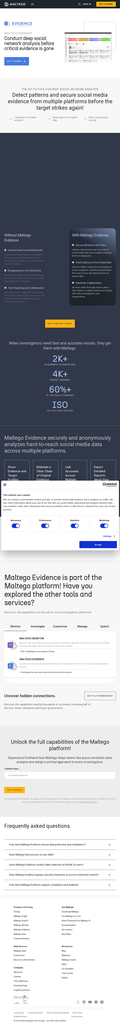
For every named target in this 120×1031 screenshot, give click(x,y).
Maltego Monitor (32, 638)
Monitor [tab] (15, 626)
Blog (64, 951)
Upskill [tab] (104, 626)
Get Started (14, 790)
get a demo (16, 61)
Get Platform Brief (100, 696)
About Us (18, 972)
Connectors (19, 955)
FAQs (64, 964)
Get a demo (67, 929)
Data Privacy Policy (88, 802)
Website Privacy (20, 1016)
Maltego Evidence (32, 659)
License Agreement (35, 1013)
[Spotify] (96, 1002)
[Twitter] (78, 1002)
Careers (17, 976)
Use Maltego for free (71, 916)
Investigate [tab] (38, 626)
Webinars (66, 955)
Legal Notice (19, 1013)
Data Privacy (77, 1013)
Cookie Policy (76, 1016)
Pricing (17, 911)
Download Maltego (70, 911)
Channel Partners (22, 938)
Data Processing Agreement (57, 1013)
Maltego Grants (69, 960)
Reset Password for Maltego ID (76, 920)
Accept (98, 544)
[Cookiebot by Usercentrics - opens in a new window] (104, 485)
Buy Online (66, 934)
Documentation (69, 925)
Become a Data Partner (24, 960)
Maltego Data (20, 934)
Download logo (20, 985)
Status (65, 977)
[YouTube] (90, 1002)
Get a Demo (106, 4)
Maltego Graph (20, 916)
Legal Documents (22, 990)
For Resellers (68, 969)
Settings (107, 536)
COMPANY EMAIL (60, 773)
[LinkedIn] (84, 1002)
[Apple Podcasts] (102, 1002)
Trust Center (67, 973)
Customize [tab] (60, 626)
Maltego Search (21, 920)
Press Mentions (21, 981)
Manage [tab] (82, 626)
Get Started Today (60, 323)
